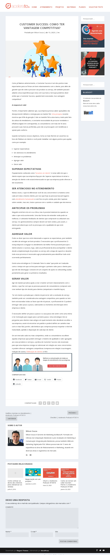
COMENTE (9, 505)
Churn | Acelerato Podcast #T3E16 (50, 479)
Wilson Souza (39, 30)
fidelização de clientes (34, 349)
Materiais (71, 5)
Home (34, 5)
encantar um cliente (43, 171)
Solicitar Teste (96, 5)
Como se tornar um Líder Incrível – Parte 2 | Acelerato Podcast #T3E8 (68, 481)
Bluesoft (86, 98)
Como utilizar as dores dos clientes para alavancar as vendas (15, 481)
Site (56, 529)
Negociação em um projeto (33, 478)
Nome (8, 529)
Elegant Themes (22, 548)
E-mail (34, 529)
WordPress (45, 548)
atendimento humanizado (24, 197)
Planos (82, 5)
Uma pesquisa (57, 112)
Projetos (59, 5)
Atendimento (46, 5)
